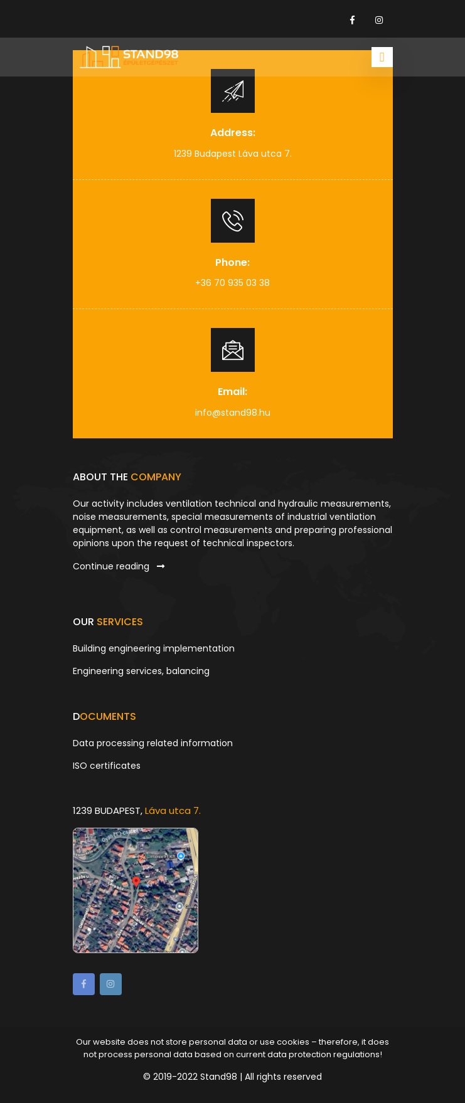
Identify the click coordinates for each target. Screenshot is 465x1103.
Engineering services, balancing (141, 671)
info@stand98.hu (232, 412)
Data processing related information (153, 743)
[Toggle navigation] (382, 57)
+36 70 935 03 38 (232, 283)
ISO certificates (107, 765)
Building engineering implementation (154, 648)
